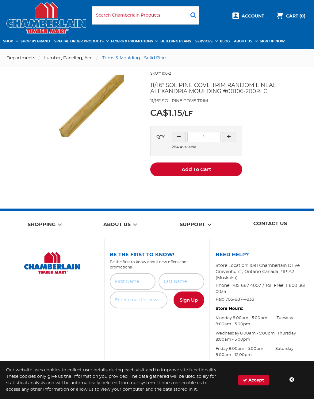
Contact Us (270, 223)
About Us (243, 41)
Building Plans (175, 41)
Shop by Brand (35, 41)
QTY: (160, 137)
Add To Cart (196, 169)
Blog (225, 41)
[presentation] (157, 322)
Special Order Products (79, 41)
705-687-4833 (239, 299)
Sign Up (189, 300)
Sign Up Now (272, 41)
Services (204, 41)
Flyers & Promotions (132, 41)
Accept (253, 379)
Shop (8, 41)
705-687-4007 (246, 286)
